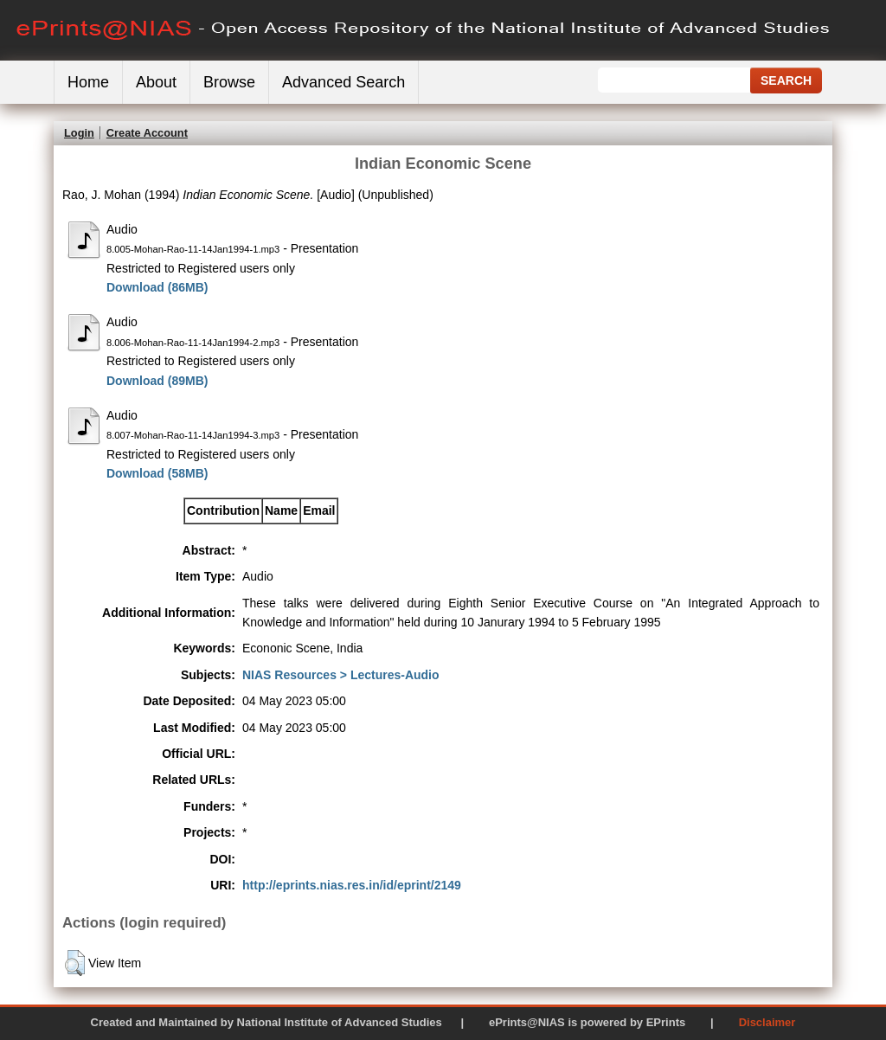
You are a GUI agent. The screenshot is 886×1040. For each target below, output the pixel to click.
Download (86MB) (157, 287)
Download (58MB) (157, 473)
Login (79, 132)
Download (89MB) (157, 381)
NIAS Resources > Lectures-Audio (341, 675)
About (156, 82)
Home (88, 82)
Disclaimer (767, 1022)
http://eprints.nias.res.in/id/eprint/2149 (351, 885)
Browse (229, 82)
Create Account (147, 132)
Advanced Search (343, 82)
